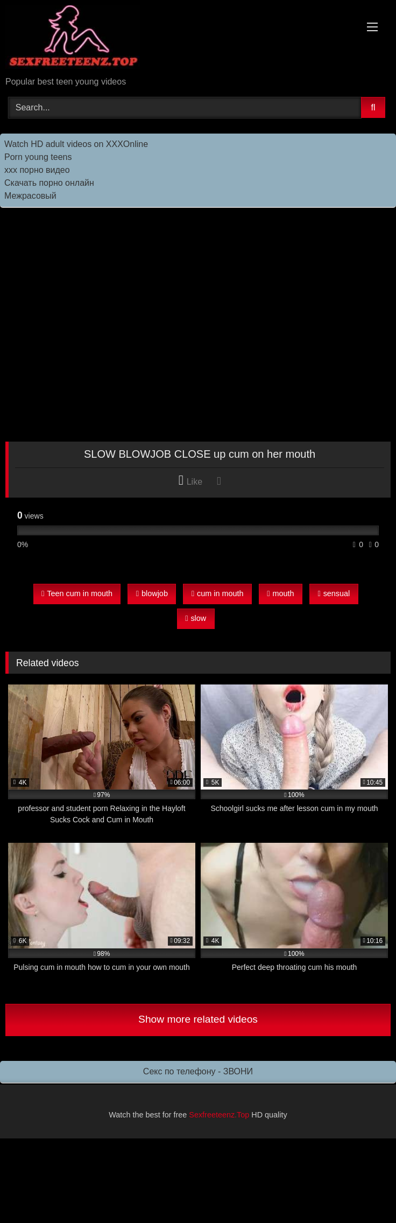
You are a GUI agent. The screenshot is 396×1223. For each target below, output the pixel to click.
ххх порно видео (37, 169)
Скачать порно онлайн (49, 182)
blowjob (152, 593)
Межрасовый (30, 195)
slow (195, 618)
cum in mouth (218, 593)
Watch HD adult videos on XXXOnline (76, 144)
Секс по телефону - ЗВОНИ (198, 1071)
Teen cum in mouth (76, 593)
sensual (333, 593)
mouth (280, 593)
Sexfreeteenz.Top (219, 1114)
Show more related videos (198, 1019)
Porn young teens (38, 157)
